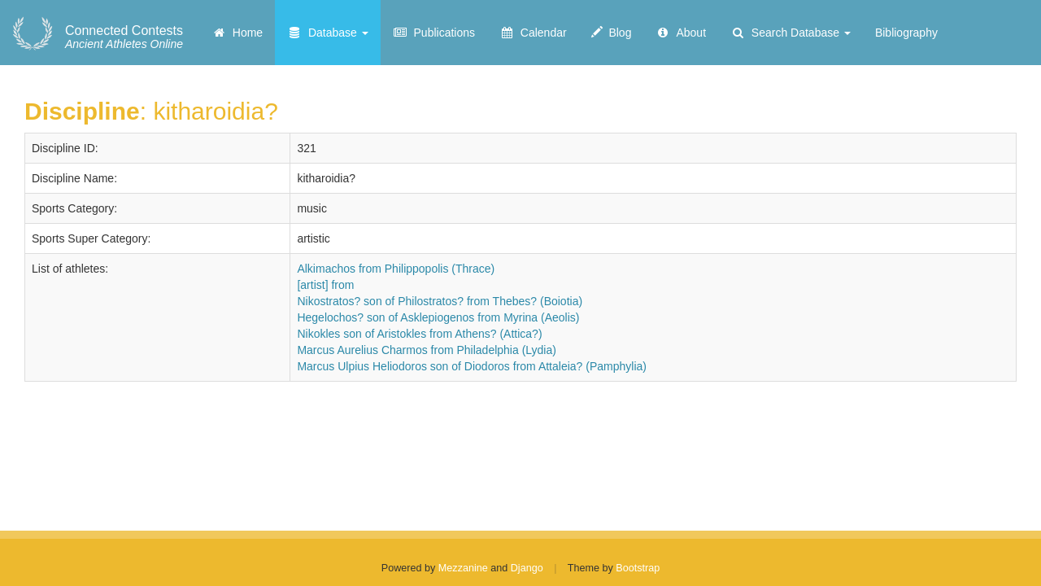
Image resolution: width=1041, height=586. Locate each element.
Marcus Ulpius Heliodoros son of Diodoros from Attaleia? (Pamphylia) (472, 366)
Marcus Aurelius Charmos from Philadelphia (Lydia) (426, 349)
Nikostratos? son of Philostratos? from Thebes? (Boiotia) (439, 301)
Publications (434, 32)
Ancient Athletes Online (124, 37)
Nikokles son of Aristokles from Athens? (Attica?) (419, 333)
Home (237, 32)
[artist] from (325, 284)
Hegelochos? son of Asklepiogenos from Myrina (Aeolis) (438, 317)
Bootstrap (638, 568)
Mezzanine (463, 568)
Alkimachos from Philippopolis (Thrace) (395, 268)
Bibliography (906, 32)
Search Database (790, 32)
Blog (611, 32)
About (681, 32)
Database (327, 32)
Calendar (533, 32)
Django (527, 568)
